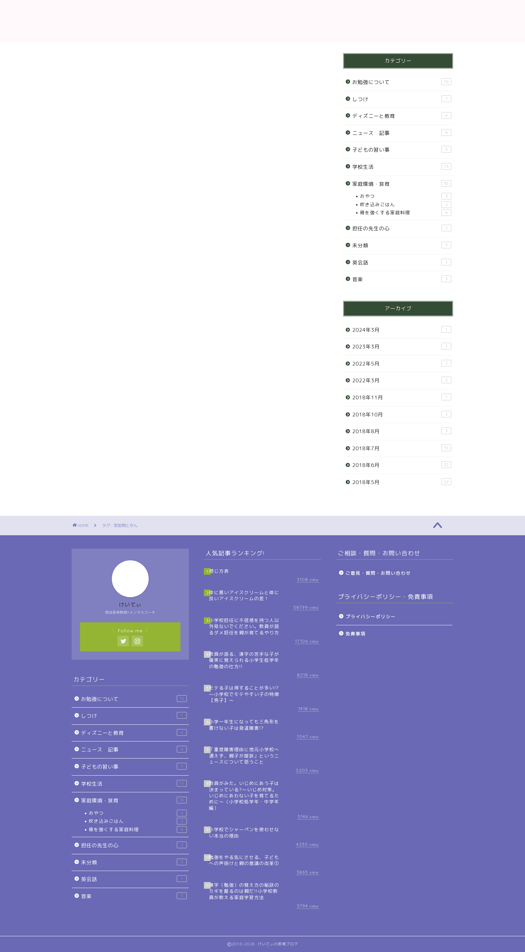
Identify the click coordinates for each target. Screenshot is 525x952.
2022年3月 (401, 380)
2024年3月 (401, 329)
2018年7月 (401, 448)
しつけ (401, 99)
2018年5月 (401, 482)
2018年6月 (401, 465)
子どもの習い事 (401, 149)
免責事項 (356, 633)
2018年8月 (401, 431)
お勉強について (401, 82)
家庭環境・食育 (401, 183)
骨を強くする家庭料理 (405, 212)
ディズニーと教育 (401, 116)
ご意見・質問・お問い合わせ (378, 573)
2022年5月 (401, 363)
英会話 (401, 262)
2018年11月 (401, 397)
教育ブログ (262, 21)
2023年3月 (401, 346)
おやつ (405, 196)
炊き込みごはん (405, 204)
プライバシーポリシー (371, 616)
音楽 (401, 279)
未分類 (401, 245)
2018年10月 (401, 414)
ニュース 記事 (401, 133)
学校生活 (401, 166)
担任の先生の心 (401, 228)
